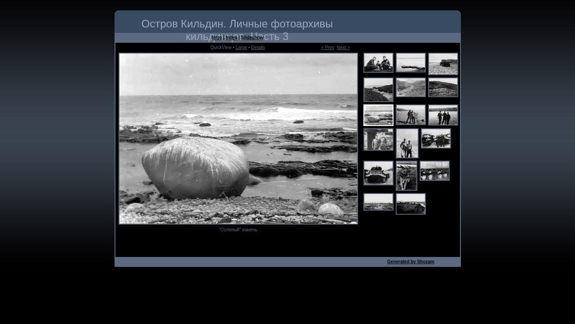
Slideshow (252, 37)
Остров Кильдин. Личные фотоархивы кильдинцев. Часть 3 (237, 30)
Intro (217, 37)
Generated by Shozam (410, 261)
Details (258, 47)
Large (241, 47)
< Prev (327, 47)
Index (231, 37)
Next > (343, 47)
